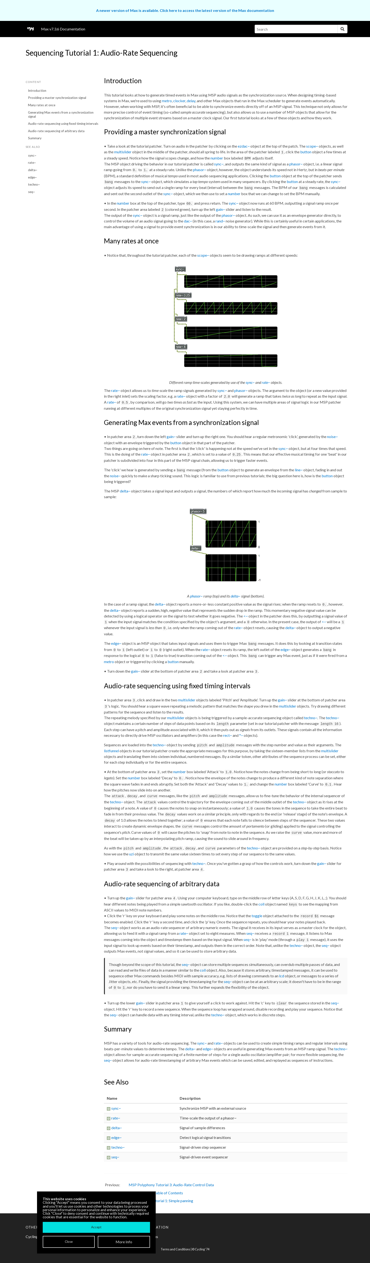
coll (261, 904)
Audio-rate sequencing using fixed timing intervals (63, 123)
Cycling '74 (202, 1249)
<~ (246, 616)
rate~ (32, 162)
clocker (179, 100)
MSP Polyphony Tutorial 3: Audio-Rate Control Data (171, 1184)
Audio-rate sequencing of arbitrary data (56, 131)
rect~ (227, 735)
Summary (35, 138)
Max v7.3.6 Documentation (63, 29)
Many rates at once (41, 105)
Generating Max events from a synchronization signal (61, 114)
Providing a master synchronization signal (57, 98)
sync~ (32, 155)
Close (69, 1242)
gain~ (220, 209)
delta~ (32, 170)
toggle (257, 915)
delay (191, 100)
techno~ (34, 184)
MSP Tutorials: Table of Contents (156, 1193)
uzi (131, 854)
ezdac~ (244, 146)
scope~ (312, 146)
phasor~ (296, 164)
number (217, 158)
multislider (122, 151)
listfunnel (111, 750)
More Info (124, 1241)
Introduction (37, 90)
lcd (281, 976)
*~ (241, 735)
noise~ (332, 436)
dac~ (188, 221)
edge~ (32, 177)
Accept (96, 1227)
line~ (299, 470)
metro (167, 100)
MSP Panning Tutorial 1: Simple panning (161, 1200)
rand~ (220, 221)
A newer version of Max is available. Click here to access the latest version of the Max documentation (185, 10)
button (305, 151)
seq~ (31, 192)
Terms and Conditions (175, 1249)
